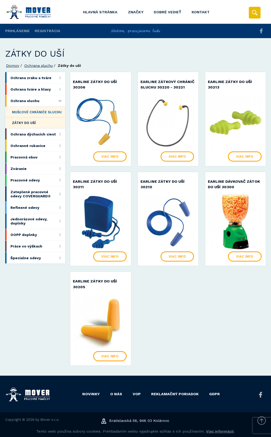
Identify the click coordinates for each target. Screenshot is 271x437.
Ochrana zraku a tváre (37, 77)
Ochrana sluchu (38, 65)
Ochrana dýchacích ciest (37, 134)
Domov (12, 65)
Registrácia (47, 31)
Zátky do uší (24, 123)
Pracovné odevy (37, 180)
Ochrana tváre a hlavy (37, 89)
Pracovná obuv (37, 157)
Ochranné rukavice (37, 145)
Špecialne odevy (37, 257)
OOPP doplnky (37, 234)
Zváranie (37, 168)
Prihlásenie (17, 31)
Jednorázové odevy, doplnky (37, 221)
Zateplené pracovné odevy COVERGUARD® (37, 194)
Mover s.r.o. (50, 420)
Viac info (110, 156)
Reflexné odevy (37, 207)
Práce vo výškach (37, 246)
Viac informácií (220, 431)
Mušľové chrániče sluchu (37, 112)
